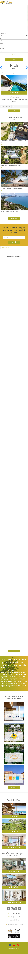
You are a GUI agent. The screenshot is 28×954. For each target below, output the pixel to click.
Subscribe (14, 242)
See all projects (14, 787)
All (14, 35)
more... (2, 144)
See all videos (14, 651)
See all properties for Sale (14, 110)
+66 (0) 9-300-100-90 (15, 917)
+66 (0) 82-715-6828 (15, 914)
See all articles (14, 218)
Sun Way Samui (5, 247)
